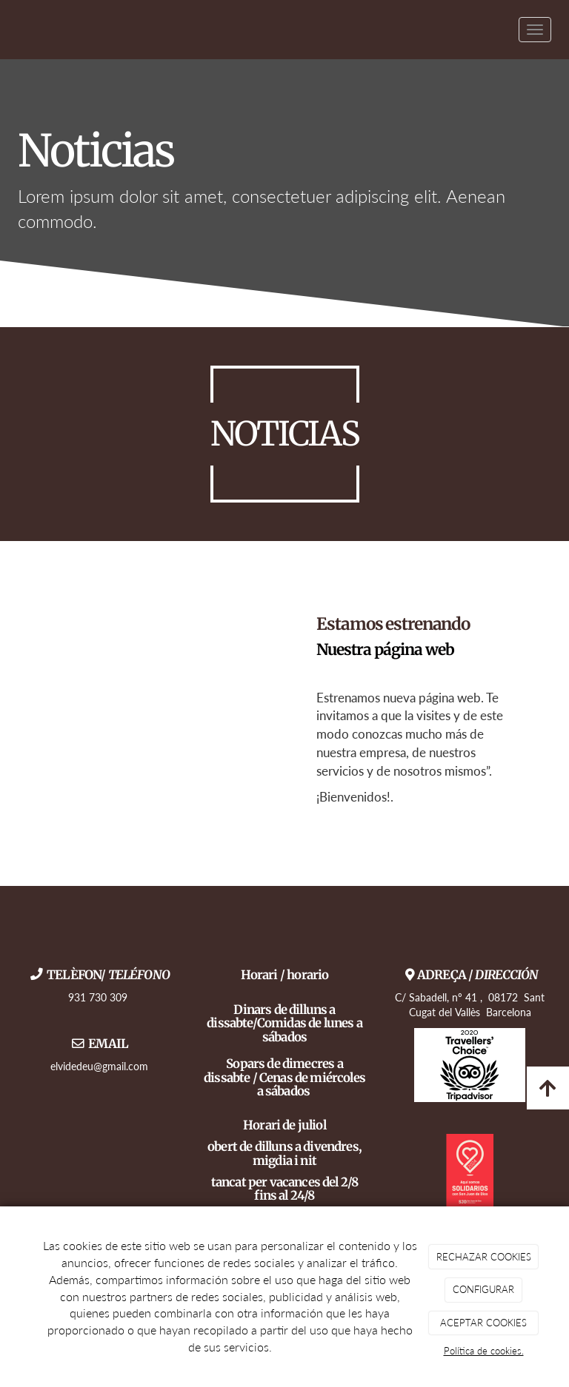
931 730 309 (99, 997)
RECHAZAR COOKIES (483, 1257)
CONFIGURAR (483, 1289)
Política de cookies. (484, 1351)
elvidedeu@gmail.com (99, 1066)
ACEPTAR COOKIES (483, 1323)
